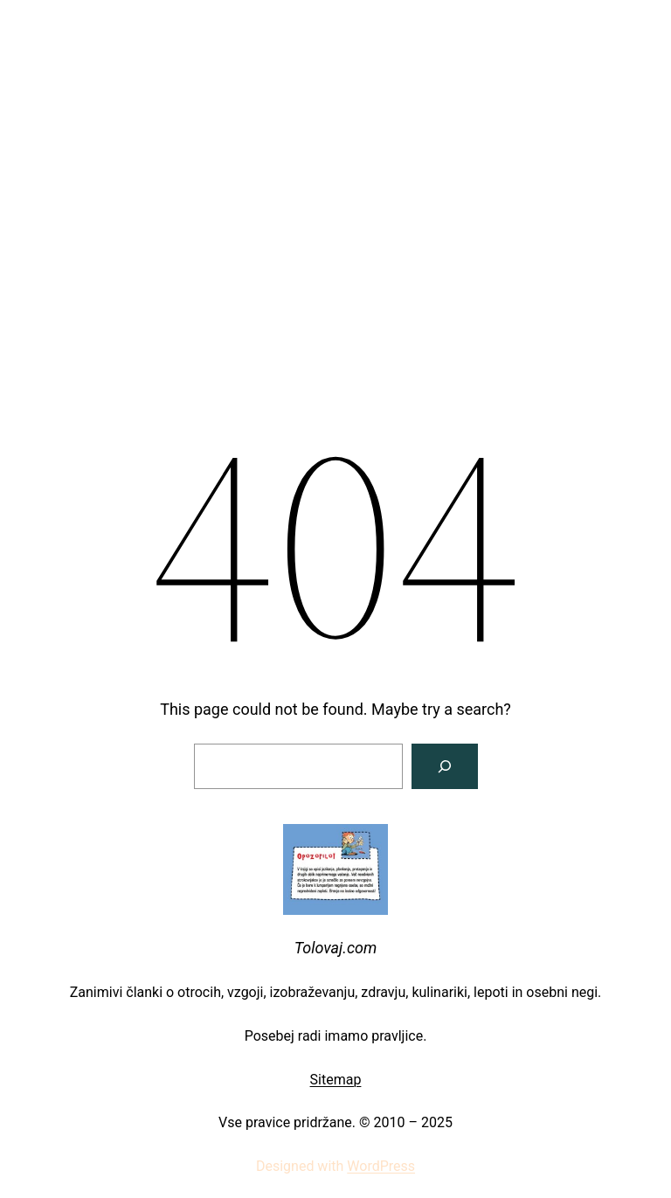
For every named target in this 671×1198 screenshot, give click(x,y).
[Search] (445, 766)
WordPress (381, 1166)
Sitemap (336, 1079)
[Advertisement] (336, 143)
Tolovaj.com (335, 947)
